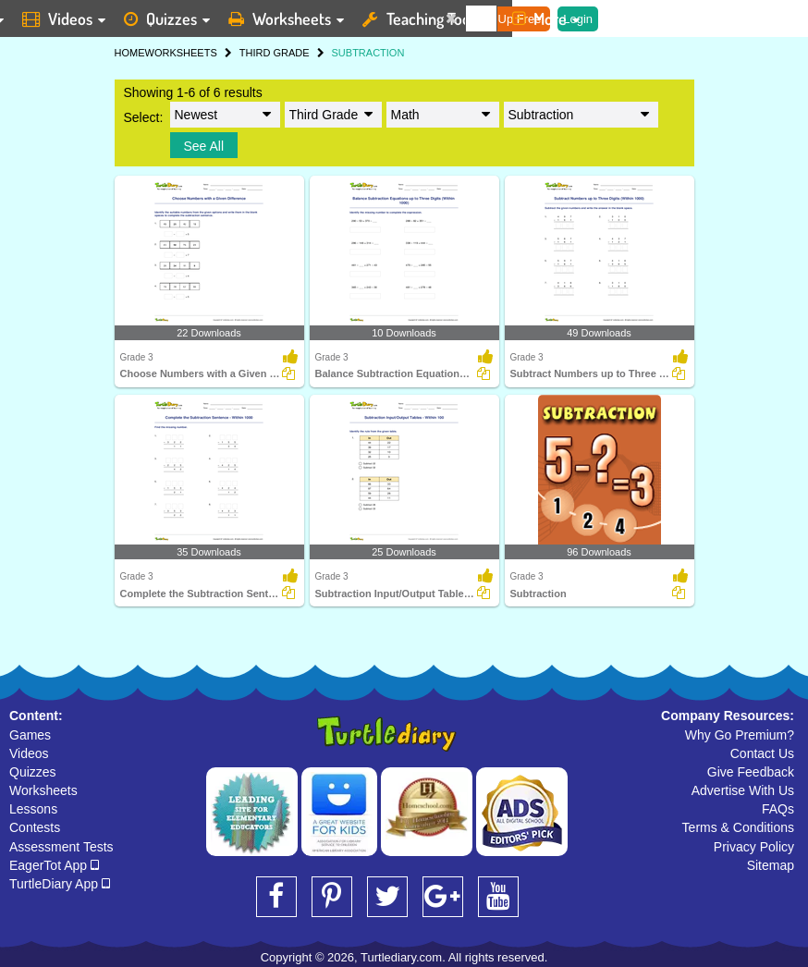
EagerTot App (54, 865)
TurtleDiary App (59, 883)
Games (30, 735)
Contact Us (762, 753)
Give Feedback (750, 772)
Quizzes (32, 772)
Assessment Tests (61, 846)
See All (204, 146)
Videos (29, 753)
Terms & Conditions (738, 827)
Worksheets (43, 790)
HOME (130, 52)
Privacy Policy (754, 846)
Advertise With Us (743, 790)
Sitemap (770, 865)
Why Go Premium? (739, 735)
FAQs (778, 809)
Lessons (33, 809)
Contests (34, 827)
